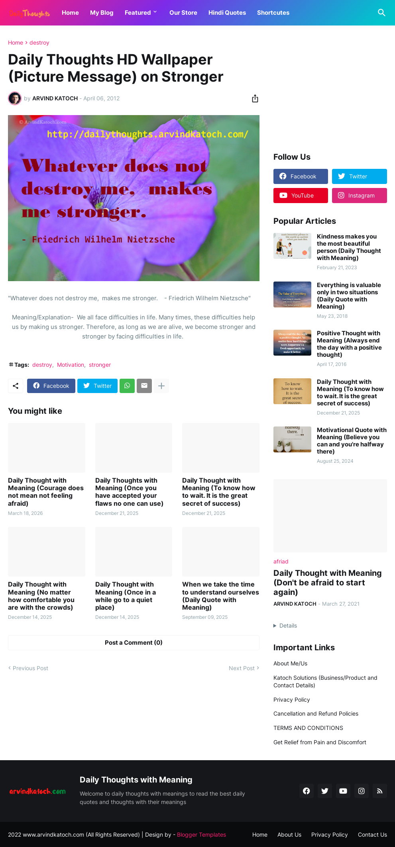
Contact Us (372, 834)
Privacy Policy (291, 699)
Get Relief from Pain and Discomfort (319, 742)
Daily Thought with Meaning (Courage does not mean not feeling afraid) (46, 492)
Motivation (70, 364)
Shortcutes (273, 12)
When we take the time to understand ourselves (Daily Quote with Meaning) (220, 596)
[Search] (380, 13)
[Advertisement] (330, 89)
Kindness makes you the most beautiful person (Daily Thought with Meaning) (349, 247)
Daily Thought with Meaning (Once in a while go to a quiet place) (125, 596)
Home (70, 12)
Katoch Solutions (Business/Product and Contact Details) (325, 681)
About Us (289, 834)
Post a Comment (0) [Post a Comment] (134, 642)
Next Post (242, 668)
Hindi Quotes (227, 12)
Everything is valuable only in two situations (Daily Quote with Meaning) (349, 296)
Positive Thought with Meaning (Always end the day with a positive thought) (349, 344)
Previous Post (30, 668)
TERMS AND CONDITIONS (308, 727)
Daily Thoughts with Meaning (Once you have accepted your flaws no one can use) (129, 492)
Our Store (183, 12)
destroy (39, 42)
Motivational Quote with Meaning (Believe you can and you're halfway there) (352, 440)
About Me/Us (290, 663)
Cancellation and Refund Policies (315, 713)
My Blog (102, 12)
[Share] (252, 98)
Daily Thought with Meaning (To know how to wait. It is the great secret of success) (218, 492)
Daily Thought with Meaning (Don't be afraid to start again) (327, 582)
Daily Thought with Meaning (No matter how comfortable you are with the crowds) (41, 596)
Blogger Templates (201, 834)
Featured (138, 12)
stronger (100, 364)
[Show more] (161, 386)
